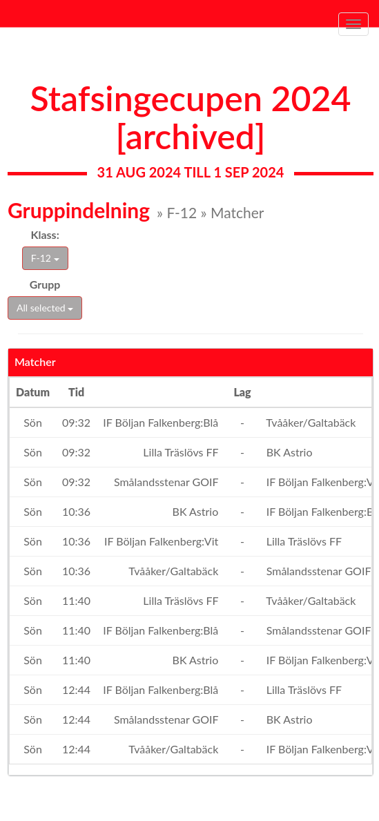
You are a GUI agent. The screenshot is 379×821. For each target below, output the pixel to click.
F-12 (45, 258)
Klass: (45, 234)
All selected (45, 307)
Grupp (45, 284)
